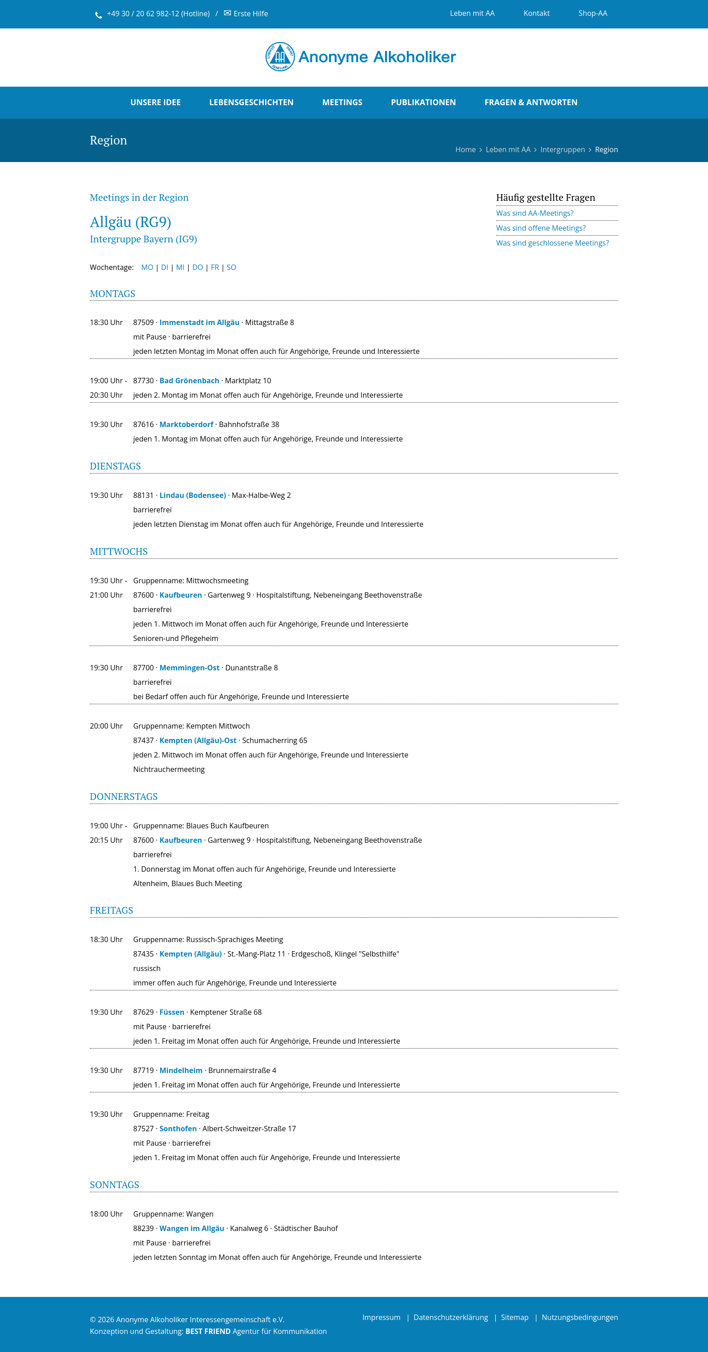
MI (180, 267)
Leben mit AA (472, 13)
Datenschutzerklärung (451, 1317)
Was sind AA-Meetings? (534, 213)
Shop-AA (593, 13)
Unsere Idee (155, 102)
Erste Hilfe (246, 14)
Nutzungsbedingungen (580, 1317)
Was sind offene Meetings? (541, 228)
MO (147, 267)
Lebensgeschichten (251, 102)
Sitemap (515, 1317)
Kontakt (537, 13)
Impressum (382, 1317)
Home (466, 149)
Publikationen (423, 102)
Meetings (342, 102)
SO (231, 267)
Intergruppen (562, 149)
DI (164, 267)
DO (197, 267)
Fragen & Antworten (531, 102)
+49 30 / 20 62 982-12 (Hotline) (158, 14)
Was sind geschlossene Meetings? (552, 243)
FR (215, 267)
